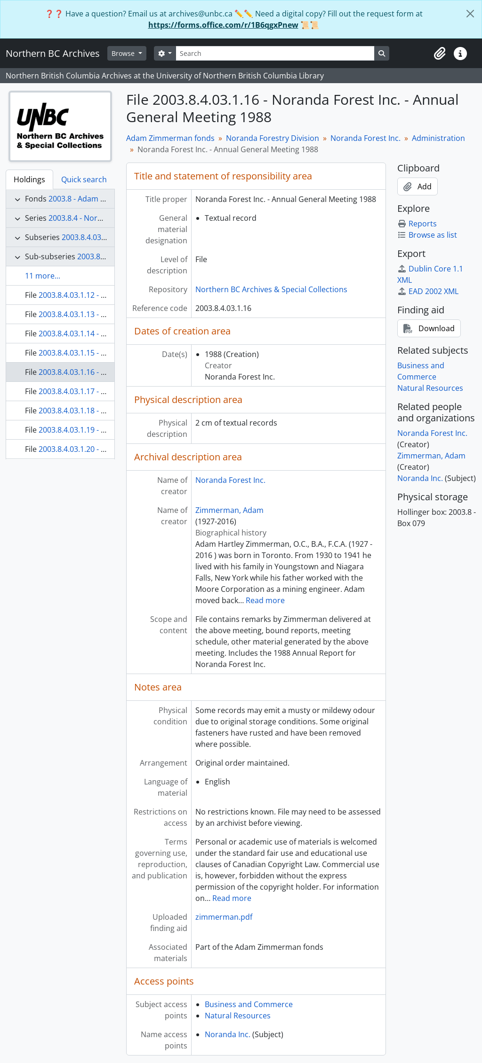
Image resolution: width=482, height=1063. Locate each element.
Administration (438, 138)
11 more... (42, 276)
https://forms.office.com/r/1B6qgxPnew (223, 25)
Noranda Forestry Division (272, 138)
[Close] (470, 13)
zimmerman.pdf (223, 917)
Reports (417, 223)
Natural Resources (238, 1015)
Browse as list (427, 235)
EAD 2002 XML (427, 291)
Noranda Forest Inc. (365, 138)
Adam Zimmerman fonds (170, 138)
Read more (265, 600)
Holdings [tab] (29, 179)
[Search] (275, 53)
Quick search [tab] (84, 179)
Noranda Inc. (227, 1034)
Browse (124, 53)
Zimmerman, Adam (229, 510)
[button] (439, 53)
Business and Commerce (249, 1004)
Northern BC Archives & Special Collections (271, 289)
